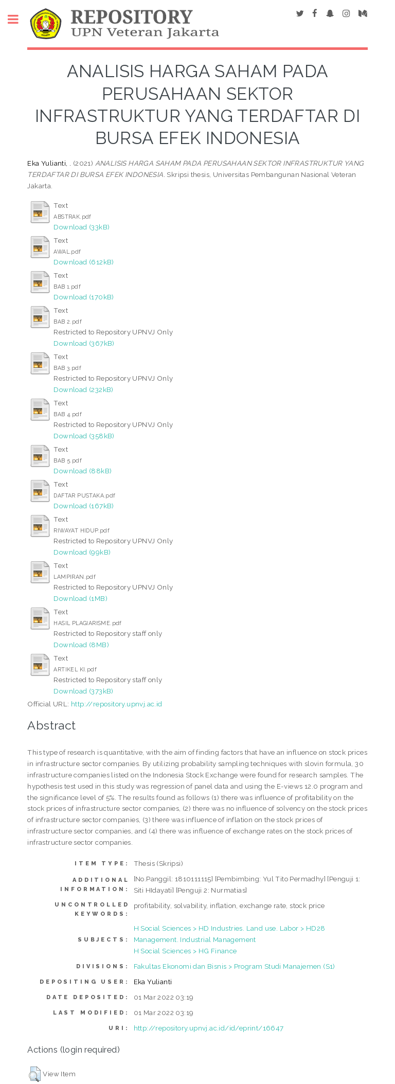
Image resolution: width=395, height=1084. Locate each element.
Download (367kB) (83, 343)
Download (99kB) (82, 552)
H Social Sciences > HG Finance (185, 951)
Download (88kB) (82, 471)
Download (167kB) (83, 506)
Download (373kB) (83, 691)
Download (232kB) (83, 389)
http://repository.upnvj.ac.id (117, 704)
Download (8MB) (81, 645)
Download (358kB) (83, 436)
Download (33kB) (81, 227)
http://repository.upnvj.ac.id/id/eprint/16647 (209, 1028)
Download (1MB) (80, 598)
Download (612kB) (83, 262)
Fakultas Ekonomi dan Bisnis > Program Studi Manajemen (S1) (234, 966)
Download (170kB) (83, 297)
